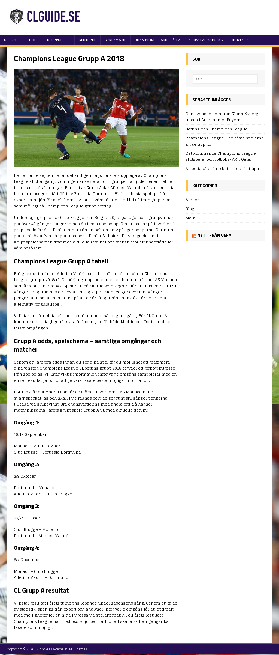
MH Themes (78, 649)
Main (191, 218)
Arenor (192, 200)
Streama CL (115, 40)
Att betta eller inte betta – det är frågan (224, 168)
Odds (34, 40)
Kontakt (240, 40)
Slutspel (87, 40)
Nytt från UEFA (214, 235)
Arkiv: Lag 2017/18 (204, 40)
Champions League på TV (157, 40)
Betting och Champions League (217, 129)
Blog (190, 208)
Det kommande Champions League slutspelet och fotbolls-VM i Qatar (221, 156)
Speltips (12, 40)
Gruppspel (57, 40)
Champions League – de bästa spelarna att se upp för (225, 141)
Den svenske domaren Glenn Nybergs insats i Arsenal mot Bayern (223, 116)
